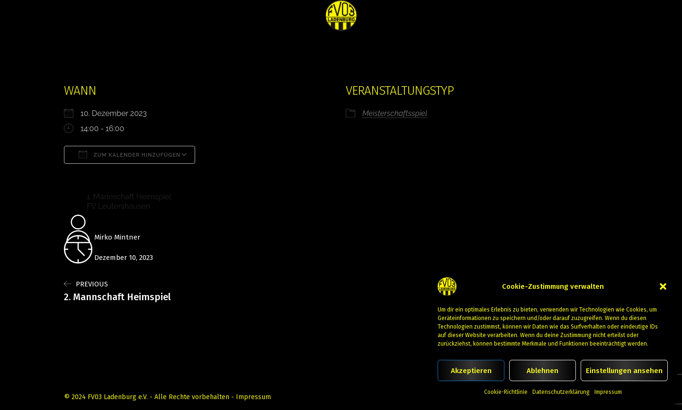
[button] (663, 286)
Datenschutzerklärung (561, 392)
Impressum (608, 392)
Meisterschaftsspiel (394, 113)
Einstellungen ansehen (624, 370)
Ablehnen (542, 370)
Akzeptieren (471, 370)
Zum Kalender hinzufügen (129, 154)
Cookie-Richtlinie (506, 392)
